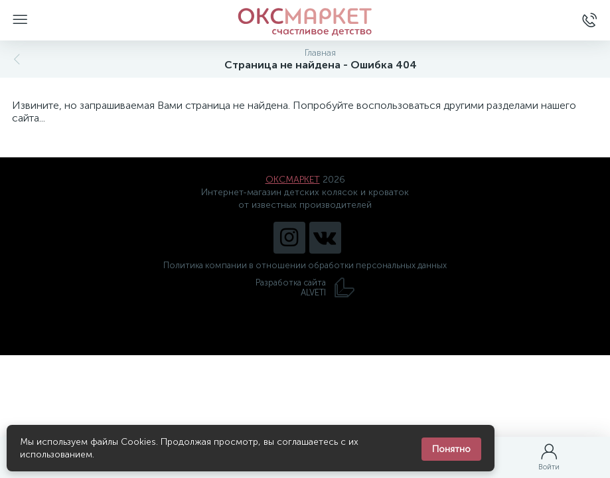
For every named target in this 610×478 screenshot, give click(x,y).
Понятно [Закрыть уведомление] (451, 449)
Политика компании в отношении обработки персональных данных (305, 265)
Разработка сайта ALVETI (305, 287)
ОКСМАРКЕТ (293, 179)
